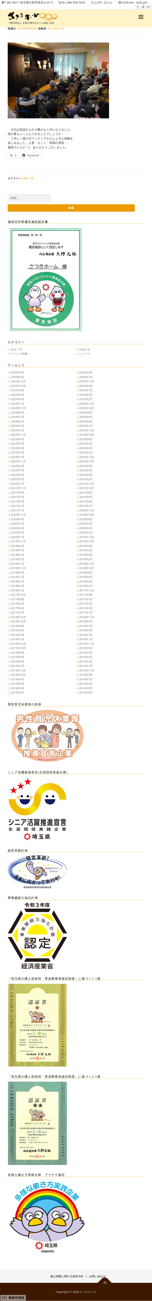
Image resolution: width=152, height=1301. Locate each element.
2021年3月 (17, 506)
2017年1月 (86, 613)
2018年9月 (17, 572)
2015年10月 (18, 648)
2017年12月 (86, 590)
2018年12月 (86, 564)
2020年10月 (86, 515)
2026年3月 (86, 372)
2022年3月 (17, 479)
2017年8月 (17, 599)
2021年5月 (17, 501)
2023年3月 (17, 452)
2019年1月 (17, 564)
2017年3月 (86, 608)
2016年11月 (86, 617)
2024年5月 (17, 421)
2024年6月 (86, 417)
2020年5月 (17, 528)
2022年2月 (86, 479)
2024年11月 (18, 408)
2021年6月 (86, 497)
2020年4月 (86, 528)
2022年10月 (86, 461)
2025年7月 (86, 390)
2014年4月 (17, 688)
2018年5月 (17, 581)
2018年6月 (86, 577)
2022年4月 (86, 475)
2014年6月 (17, 684)
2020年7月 (17, 524)
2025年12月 (18, 381)
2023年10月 (86, 435)
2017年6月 (17, 604)
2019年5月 (17, 555)
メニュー (140, 17)
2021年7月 (17, 497)
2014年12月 (18, 670)
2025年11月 (86, 381)
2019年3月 (17, 559)
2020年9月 (17, 519)
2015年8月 (17, 652)
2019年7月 (17, 550)
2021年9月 (17, 492)
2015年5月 (86, 657)
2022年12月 (86, 457)
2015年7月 (86, 652)
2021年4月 (86, 501)
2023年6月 (86, 444)
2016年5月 (86, 630)
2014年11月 (86, 670)
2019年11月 (18, 541)
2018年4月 (86, 581)
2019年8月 (86, 546)
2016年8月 (17, 626)
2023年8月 (86, 439)
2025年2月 (86, 399)
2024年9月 (17, 412)
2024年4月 (86, 421)
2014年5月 (86, 684)
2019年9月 (17, 546)
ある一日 (28, 178)
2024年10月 (86, 408)
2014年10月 (18, 675)
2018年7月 (17, 577)
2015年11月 (86, 644)
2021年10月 (86, 488)
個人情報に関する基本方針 (67, 1276)
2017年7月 (86, 599)
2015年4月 (17, 661)
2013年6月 (86, 693)
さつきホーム (56, 28)
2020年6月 (86, 524)
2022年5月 (17, 475)
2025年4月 (17, 399)
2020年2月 (86, 533)
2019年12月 (86, 537)
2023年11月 (18, 435)
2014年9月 (86, 675)
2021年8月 (86, 492)
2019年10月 (86, 541)
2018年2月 (86, 586)
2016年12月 (18, 617)
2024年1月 (17, 430)
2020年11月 (18, 515)
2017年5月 (86, 604)
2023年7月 (17, 444)
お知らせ (84, 349)
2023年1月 (17, 457)
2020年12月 (86, 510)
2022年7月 (17, 470)
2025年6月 (17, 395)
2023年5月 (17, 448)
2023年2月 (86, 452)
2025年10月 (18, 386)
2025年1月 (17, 403)
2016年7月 (86, 626)
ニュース (84, 354)
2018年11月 (18, 568)
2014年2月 (17, 693)
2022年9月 (17, 466)
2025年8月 (17, 390)
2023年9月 (17, 439)
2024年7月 (17, 417)
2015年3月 (86, 661)
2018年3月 (17, 586)
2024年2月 (86, 426)
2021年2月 (86, 506)
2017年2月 (17, 613)
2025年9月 (86, 386)
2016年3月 (86, 635)
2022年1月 (17, 484)
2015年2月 (17, 666)
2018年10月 (86, 568)
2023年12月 (86, 430)
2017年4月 (17, 608)
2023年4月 (86, 448)
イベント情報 (19, 354)
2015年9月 (86, 648)
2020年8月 (86, 519)
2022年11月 (18, 461)
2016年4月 (17, 635)
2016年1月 (86, 639)
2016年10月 (18, 621)
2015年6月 (17, 657)
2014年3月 (86, 688)
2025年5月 (86, 395)
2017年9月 (86, 595)
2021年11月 (18, 488)
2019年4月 (86, 555)
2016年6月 (17, 630)
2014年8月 (17, 679)
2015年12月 (18, 644)
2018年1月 (17, 590)
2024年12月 (86, 403)
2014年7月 (86, 679)
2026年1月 (86, 377)
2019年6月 (86, 550)
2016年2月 (17, 639)
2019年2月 (86, 559)
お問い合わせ (105, 2)
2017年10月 (18, 595)
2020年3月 (17, 533)
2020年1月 (17, 537)
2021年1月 (17, 510)
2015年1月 (86, 666)
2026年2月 (17, 377)
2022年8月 (86, 466)
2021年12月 (86, 484)
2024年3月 (17, 426)
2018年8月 (86, 572)
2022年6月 (86, 470)
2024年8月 (86, 412)
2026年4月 (17, 372)
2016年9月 (86, 621)
